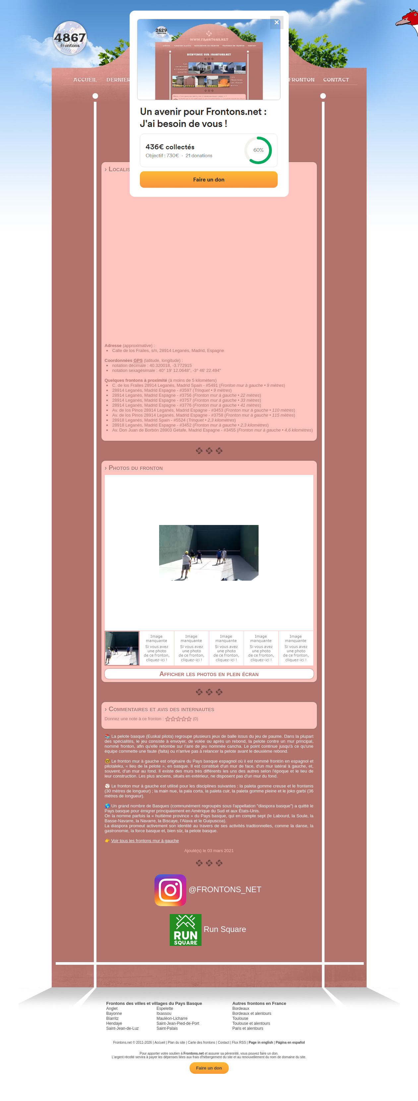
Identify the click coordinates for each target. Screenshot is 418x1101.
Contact (335, 79)
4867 (70, 37)
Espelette (164, 1008)
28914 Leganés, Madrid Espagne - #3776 (152, 405)
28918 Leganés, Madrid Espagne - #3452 (152, 425)
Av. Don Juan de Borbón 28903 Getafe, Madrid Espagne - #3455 (174, 430)
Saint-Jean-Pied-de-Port (177, 1023)
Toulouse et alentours (251, 1023)
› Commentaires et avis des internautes (159, 709)
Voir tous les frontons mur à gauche (145, 840)
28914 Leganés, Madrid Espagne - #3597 (152, 390)
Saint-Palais (167, 1028)
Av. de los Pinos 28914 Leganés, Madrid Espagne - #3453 (167, 410)
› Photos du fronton (134, 467)
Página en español (290, 1042)
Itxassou (163, 1013)
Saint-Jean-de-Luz (122, 1028)
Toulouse (240, 1018)
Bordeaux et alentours (251, 1013)
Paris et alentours (247, 1028)
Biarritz (112, 1018)
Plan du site (176, 1042)
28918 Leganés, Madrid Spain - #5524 (149, 420)
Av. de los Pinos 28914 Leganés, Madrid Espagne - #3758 (167, 415)
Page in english (261, 1042)
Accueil (84, 79)
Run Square (209, 929)
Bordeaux (240, 1008)
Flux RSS (239, 1042)
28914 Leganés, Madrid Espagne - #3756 (152, 395)
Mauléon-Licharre (171, 1018)
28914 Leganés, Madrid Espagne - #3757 (152, 400)
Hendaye (114, 1023)
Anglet (112, 1008)
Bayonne (114, 1013)
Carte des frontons (201, 1042)
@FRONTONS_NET (209, 889)
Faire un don (209, 1068)
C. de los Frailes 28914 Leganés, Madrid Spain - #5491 (165, 385)
